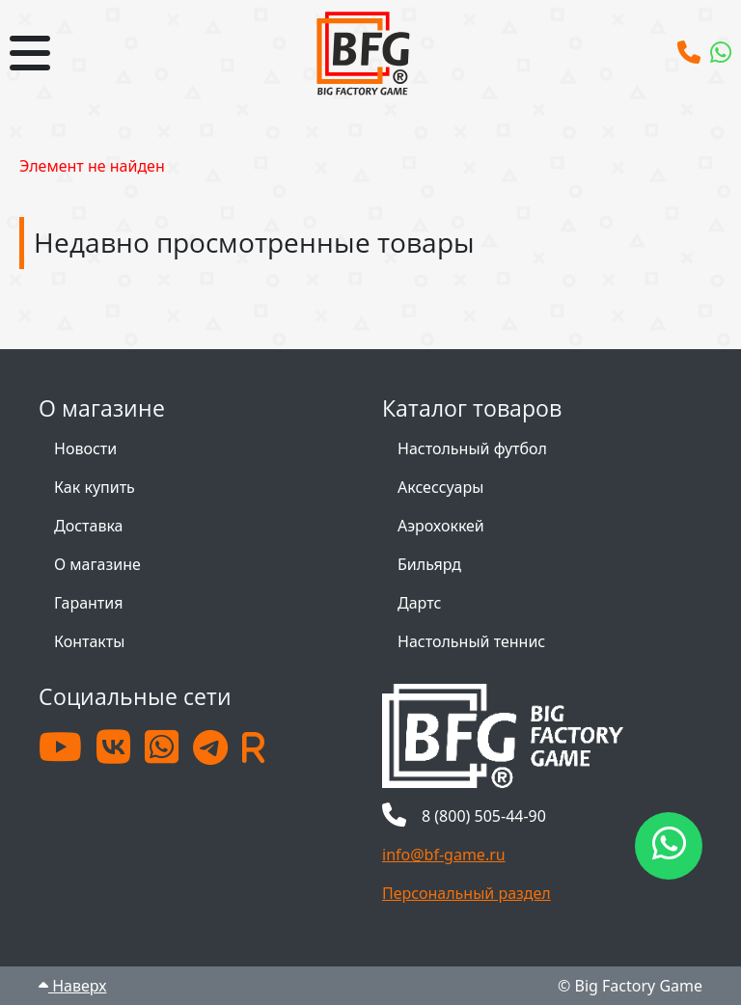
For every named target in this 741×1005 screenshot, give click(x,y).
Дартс (419, 602)
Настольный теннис (471, 641)
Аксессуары (440, 487)
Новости (85, 448)
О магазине (97, 564)
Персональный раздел (466, 893)
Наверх (72, 985)
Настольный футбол (472, 448)
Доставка (89, 525)
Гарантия (88, 602)
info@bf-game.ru (444, 854)
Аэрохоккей (441, 525)
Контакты (89, 641)
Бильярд (429, 564)
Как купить (94, 487)
